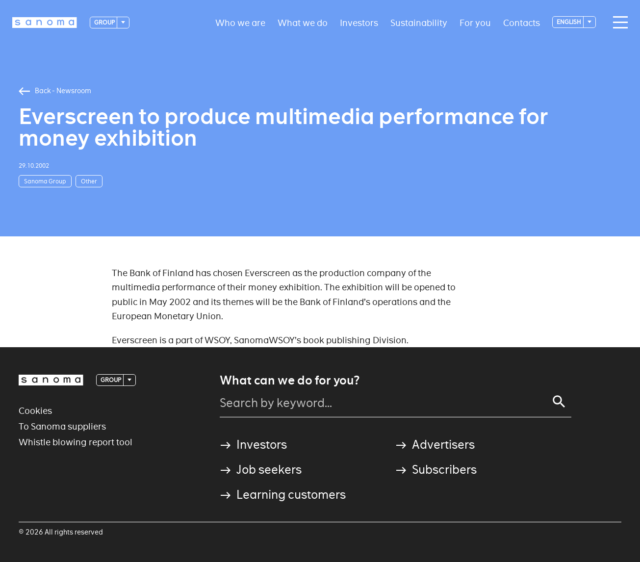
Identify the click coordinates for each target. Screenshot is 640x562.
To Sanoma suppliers (62, 426)
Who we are (240, 22)
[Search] (559, 401)
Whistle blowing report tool (75, 442)
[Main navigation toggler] (618, 22)
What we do (303, 22)
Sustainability (418, 22)
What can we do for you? (289, 380)
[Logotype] (44, 22)
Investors (359, 22)
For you (475, 22)
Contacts (521, 22)
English (569, 22)
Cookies (35, 410)
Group (105, 22)
